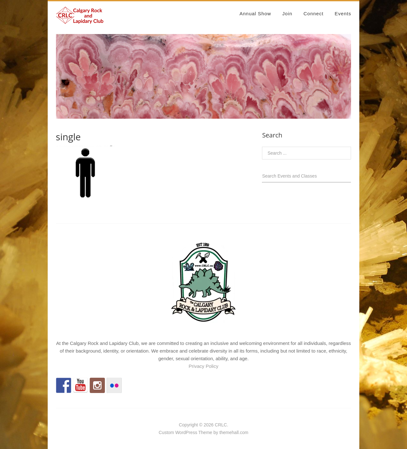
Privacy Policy (203, 366)
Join (287, 13)
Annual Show (255, 13)
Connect (314, 13)
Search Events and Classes (289, 176)
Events (343, 13)
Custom (166, 432)
